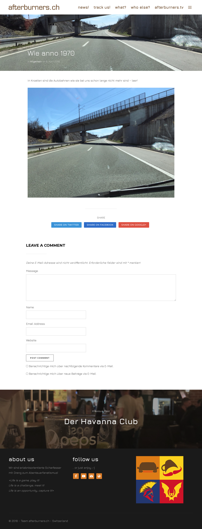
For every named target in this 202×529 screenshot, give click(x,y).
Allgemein (36, 61)
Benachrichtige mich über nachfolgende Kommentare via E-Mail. (71, 366)
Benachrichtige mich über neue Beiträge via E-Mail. (62, 373)
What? (120, 7)
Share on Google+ (133, 224)
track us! (102, 7)
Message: (32, 271)
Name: (30, 307)
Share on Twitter (66, 224)
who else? (140, 7)
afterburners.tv (169, 7)
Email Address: (35, 323)
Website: (31, 340)
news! (83, 7)
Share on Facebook (100, 224)
